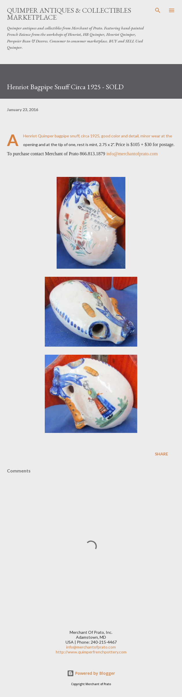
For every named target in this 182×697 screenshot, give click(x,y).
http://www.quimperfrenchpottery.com (91, 651)
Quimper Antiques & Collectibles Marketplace (69, 14)
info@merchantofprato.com (132, 153)
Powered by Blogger (91, 673)
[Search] (157, 10)
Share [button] (161, 453)
